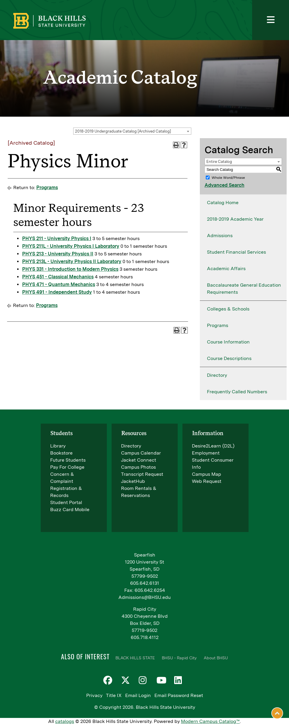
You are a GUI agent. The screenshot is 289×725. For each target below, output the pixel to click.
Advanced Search (224, 185)
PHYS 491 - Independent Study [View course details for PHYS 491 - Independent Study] (57, 292)
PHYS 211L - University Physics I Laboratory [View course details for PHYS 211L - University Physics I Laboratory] (70, 246)
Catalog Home (223, 202)
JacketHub (133, 481)
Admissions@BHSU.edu (144, 597)
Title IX (114, 695)
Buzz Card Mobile (69, 509)
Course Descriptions (229, 358)
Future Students (68, 460)
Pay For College (67, 467)
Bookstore (61, 453)
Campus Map (206, 474)
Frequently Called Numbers (237, 391)
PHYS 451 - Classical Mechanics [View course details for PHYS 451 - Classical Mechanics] (58, 277)
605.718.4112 (145, 637)
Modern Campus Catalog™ (210, 721)
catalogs (64, 721)
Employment (206, 453)
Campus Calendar (141, 453)
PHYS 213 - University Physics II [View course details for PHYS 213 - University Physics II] (57, 254)
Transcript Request (142, 474)
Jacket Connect (138, 460)
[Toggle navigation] (270, 20)
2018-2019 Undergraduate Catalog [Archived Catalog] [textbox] (123, 131)
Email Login (138, 695)
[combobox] (132, 131)
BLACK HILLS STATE (135, 657)
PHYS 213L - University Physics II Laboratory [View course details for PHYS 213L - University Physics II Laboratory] (71, 261)
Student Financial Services (236, 252)
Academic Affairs (226, 268)
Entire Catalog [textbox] (219, 161)
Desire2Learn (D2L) (213, 446)
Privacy (94, 695)
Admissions (220, 235)
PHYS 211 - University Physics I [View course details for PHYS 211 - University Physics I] (56, 238)
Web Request (206, 481)
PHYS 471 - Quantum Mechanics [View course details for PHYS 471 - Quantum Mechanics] (58, 284)
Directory (217, 375)
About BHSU (216, 657)
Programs (47, 187)
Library (58, 446)
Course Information (228, 342)
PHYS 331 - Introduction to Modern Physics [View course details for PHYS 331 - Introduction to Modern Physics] (70, 269)
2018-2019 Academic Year (235, 219)
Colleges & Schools (228, 309)
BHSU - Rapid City (179, 657)
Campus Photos (138, 467)
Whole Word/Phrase (228, 178)
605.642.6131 (144, 583)
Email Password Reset (178, 695)
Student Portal (66, 502)
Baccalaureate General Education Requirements (244, 288)
